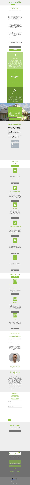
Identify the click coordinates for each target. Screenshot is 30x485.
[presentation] (14, 416)
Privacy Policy (15, 483)
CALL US (18, 99)
